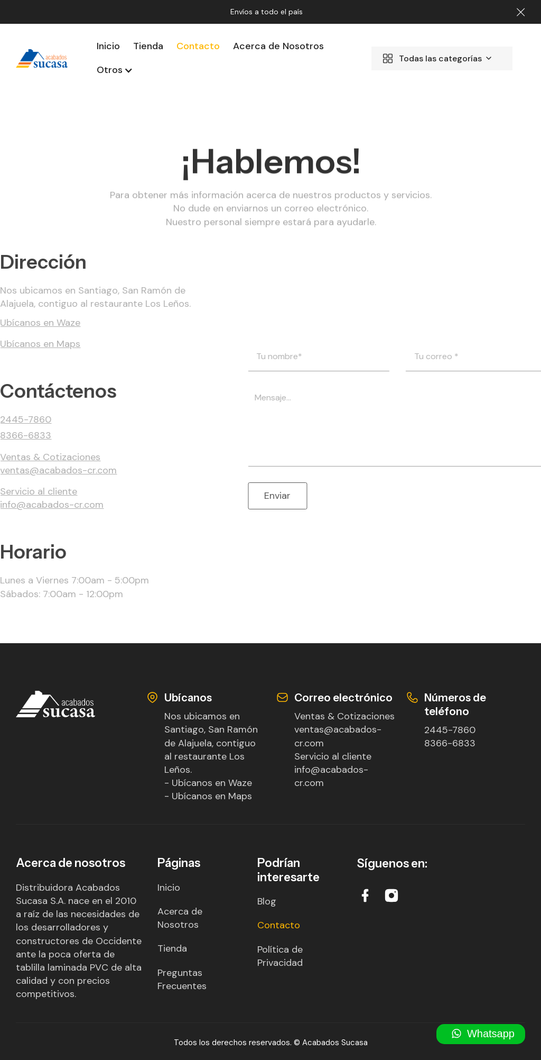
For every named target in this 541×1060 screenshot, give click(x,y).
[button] (111, 70)
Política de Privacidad (280, 956)
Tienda (148, 46)
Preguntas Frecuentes (182, 979)
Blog (266, 901)
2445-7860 (449, 730)
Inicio (108, 46)
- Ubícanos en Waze (208, 782)
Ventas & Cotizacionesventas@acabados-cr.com (344, 729)
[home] (42, 58)
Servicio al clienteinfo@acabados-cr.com (332, 769)
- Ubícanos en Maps (208, 796)
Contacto (198, 46)
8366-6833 (449, 743)
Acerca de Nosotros (278, 46)
